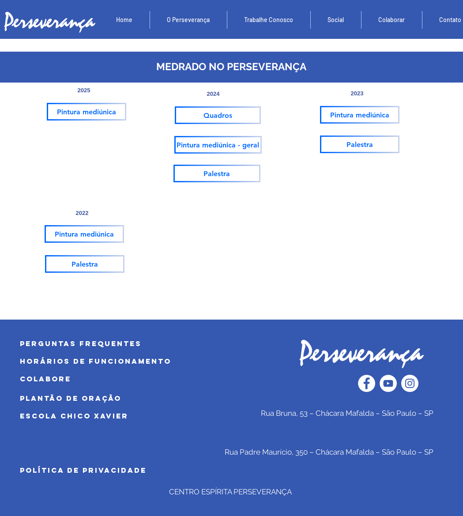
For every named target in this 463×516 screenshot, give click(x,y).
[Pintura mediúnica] (86, 112)
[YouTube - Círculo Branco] (388, 383)
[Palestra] (359, 144)
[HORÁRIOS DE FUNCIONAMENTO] (107, 361)
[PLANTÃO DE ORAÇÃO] (107, 398)
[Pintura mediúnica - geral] (218, 145)
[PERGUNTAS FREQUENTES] (108, 344)
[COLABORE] (107, 379)
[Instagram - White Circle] (409, 383)
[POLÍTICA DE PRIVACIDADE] (107, 470)
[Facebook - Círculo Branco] (366, 383)
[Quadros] (218, 115)
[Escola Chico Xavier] (107, 416)
